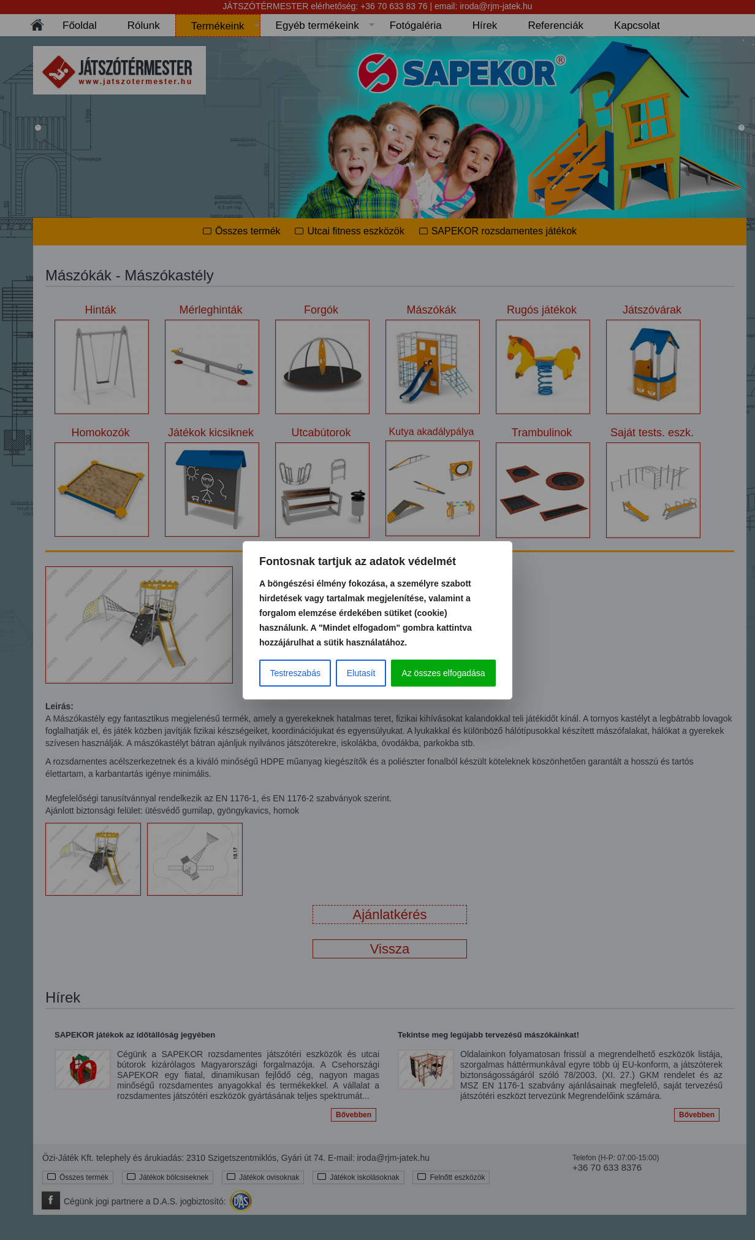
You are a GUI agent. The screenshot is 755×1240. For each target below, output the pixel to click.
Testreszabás (295, 673)
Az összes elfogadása (443, 673)
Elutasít (361, 673)
